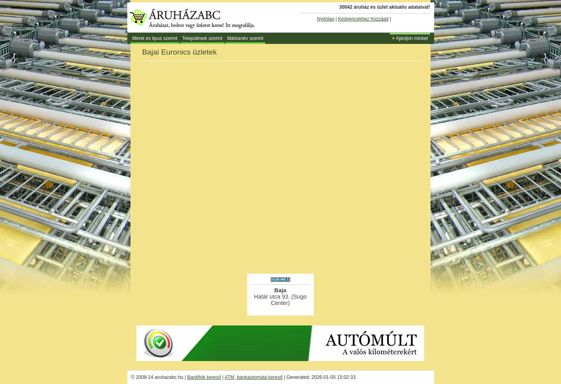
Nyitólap (325, 19)
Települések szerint (202, 38)
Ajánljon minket (410, 38)
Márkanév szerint (245, 38)
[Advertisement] (281, 251)
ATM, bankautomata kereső (254, 377)
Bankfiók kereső (204, 377)
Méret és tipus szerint (155, 38)
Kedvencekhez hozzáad (363, 19)
